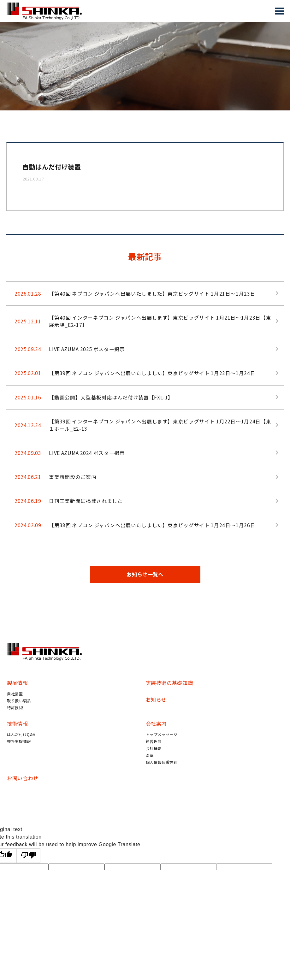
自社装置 (15, 708)
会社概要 (154, 763)
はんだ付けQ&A (21, 749)
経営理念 (154, 756)
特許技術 (15, 722)
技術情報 (17, 738)
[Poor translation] (29, 871)
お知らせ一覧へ (145, 589)
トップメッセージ (162, 749)
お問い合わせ (22, 793)
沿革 (150, 770)
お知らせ (156, 714)
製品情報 (17, 698)
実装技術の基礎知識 (169, 698)
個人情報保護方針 (162, 777)
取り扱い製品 (19, 715)
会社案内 (156, 738)
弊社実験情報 (19, 756)
